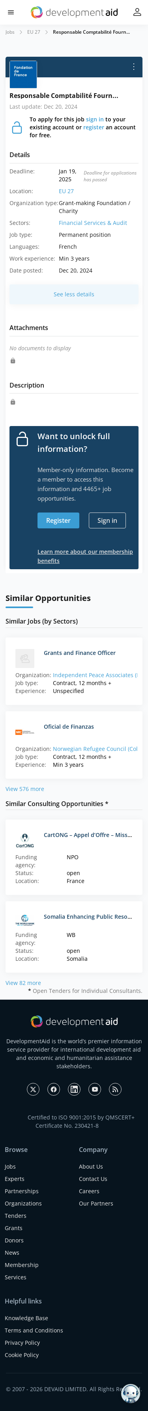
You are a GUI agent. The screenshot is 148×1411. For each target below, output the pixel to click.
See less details (74, 294)
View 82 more (23, 983)
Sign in (107, 520)
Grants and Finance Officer (80, 653)
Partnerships (22, 1191)
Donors (14, 1240)
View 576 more (25, 789)
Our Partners (96, 1203)
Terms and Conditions (34, 1330)
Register (58, 520)
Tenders (15, 1215)
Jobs (10, 32)
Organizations (23, 1203)
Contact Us (93, 1179)
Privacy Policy (22, 1342)
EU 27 (33, 32)
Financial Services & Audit (93, 223)
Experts (14, 1179)
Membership (22, 1265)
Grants (13, 1228)
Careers (89, 1191)
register (93, 127)
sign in (95, 119)
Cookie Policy (22, 1355)
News (12, 1252)
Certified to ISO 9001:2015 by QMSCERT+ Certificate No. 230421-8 (81, 1121)
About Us (91, 1166)
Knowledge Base (26, 1318)
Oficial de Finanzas (69, 726)
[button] (11, 12)
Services (15, 1277)
